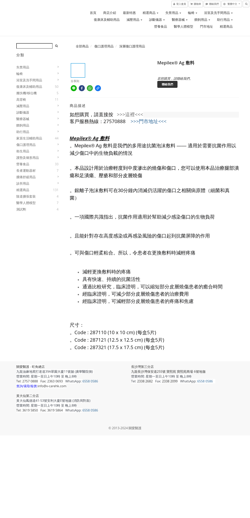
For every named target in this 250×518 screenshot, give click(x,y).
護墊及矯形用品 (27, 157)
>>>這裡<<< (130, 114)
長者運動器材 (26, 170)
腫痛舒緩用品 (26, 177)
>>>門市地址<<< (148, 121)
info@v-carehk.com (52, 386)
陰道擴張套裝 (26, 196)
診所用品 (22, 183)
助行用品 (225, 19)
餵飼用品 (202, 19)
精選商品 (150, 12)
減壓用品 (134, 19)
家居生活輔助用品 (29, 138)
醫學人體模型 (183, 26)
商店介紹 (109, 12)
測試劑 (21, 209)
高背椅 (21, 99)
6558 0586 (90, 381)
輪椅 (192, 12)
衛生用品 (22, 151)
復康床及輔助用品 (107, 19)
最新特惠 (129, 12)
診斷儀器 (157, 19)
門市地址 (206, 26)
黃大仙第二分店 (27, 395)
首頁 (93, 12)
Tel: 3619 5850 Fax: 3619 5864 (39, 410)
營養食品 (160, 26)
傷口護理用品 (26, 144)
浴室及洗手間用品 (218, 12)
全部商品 (82, 46)
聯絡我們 (167, 84)
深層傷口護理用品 (132, 46)
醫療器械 (180, 19)
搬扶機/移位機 (26, 93)
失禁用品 (173, 12)
